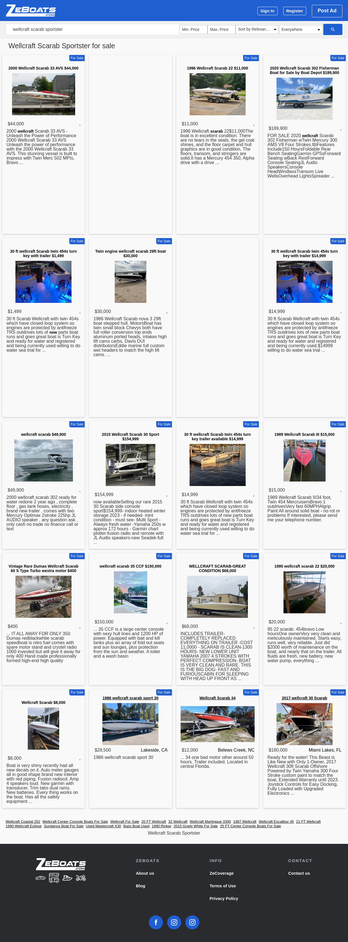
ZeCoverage (222, 873)
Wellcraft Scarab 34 (217, 698)
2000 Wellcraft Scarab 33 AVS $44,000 (43, 68)
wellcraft (26, 131)
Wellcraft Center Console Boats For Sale (75, 821)
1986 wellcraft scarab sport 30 (130, 698)
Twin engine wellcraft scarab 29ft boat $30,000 (130, 253)
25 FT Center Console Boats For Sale (250, 826)
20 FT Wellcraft (153, 821)
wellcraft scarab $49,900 (43, 434)
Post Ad (327, 10)
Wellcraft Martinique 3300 (210, 821)
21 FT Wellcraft (308, 821)
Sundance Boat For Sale (64, 826)
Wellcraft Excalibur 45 (276, 821)
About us (145, 873)
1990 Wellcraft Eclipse (24, 826)
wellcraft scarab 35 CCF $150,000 (130, 566)
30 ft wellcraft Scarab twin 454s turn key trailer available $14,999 (217, 436)
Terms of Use (223, 885)
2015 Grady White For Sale (196, 826)
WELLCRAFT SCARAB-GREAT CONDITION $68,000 (217, 568)
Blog (140, 885)
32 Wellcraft (177, 821)
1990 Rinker (161, 826)
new (53, 332)
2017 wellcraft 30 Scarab (304, 698)
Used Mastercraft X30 (103, 826)
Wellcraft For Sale (124, 821)
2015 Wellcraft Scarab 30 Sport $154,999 (130, 436)
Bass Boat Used (136, 826)
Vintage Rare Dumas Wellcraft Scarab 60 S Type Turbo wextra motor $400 (43, 568)
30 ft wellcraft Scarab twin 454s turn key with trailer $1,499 (43, 253)
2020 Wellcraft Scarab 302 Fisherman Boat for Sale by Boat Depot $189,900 (304, 70)
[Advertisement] (130, 145)
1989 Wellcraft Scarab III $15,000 (305, 434)
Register (294, 10)
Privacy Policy (224, 898)
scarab (216, 131)
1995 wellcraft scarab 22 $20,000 (304, 566)
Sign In (268, 10)
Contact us (299, 873)
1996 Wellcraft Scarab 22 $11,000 (217, 68)
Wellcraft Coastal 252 (23, 821)
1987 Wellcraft (245, 821)
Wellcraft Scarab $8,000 (43, 702)
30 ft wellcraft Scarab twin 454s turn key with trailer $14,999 (304, 253)
